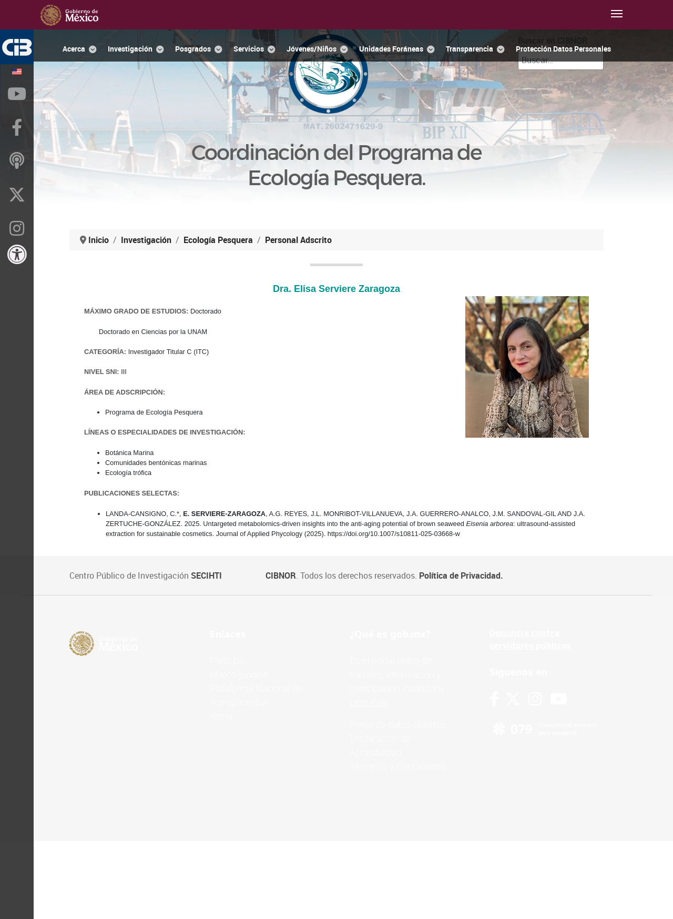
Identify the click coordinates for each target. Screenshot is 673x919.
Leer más (369, 701)
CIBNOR (281, 575)
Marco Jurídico (239, 674)
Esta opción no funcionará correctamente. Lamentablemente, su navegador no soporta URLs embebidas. (336, 408)
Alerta (221, 716)
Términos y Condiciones (398, 766)
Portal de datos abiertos (398, 724)
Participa (227, 660)
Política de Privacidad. (461, 575)
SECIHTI (206, 575)
